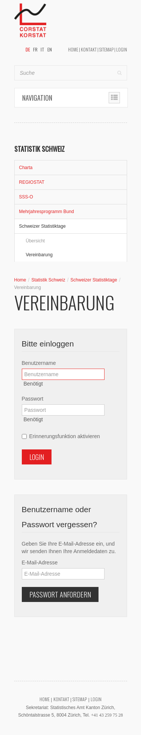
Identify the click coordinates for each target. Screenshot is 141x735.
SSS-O (26, 197)
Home (73, 49)
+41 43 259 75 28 (107, 715)
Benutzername (39, 363)
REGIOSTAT (32, 182)
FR (35, 49)
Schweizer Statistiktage (42, 226)
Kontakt (89, 49)
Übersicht (35, 240)
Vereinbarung (39, 254)
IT (42, 49)
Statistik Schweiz (48, 280)
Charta (26, 167)
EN (49, 49)
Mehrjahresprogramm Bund (46, 211)
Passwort (33, 399)
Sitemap (106, 49)
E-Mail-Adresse (40, 563)
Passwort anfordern (60, 594)
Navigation (37, 98)
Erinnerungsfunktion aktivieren (61, 436)
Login (121, 49)
